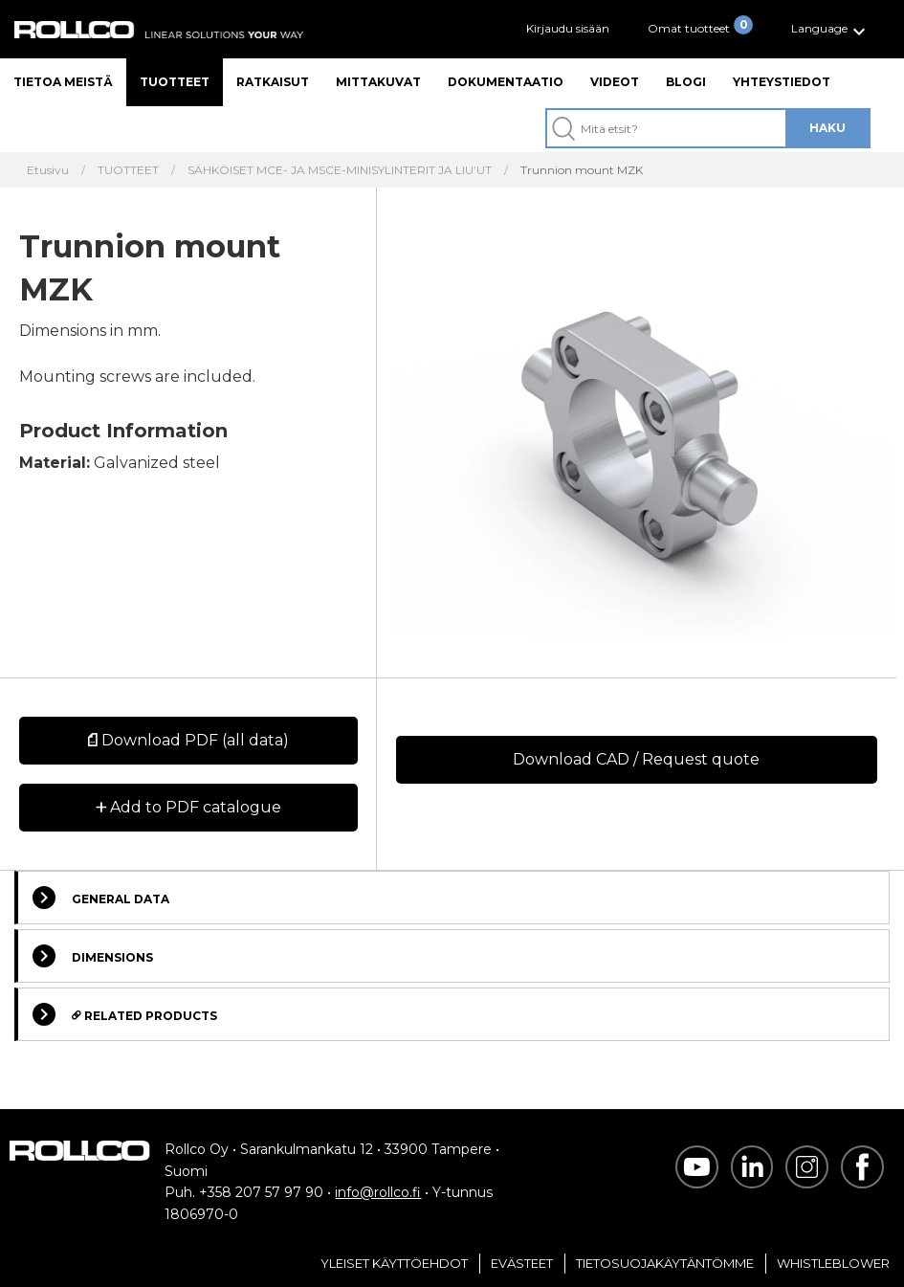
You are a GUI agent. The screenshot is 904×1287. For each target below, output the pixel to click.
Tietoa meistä (63, 82)
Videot (614, 82)
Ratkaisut (272, 82)
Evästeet (522, 1263)
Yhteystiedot (781, 82)
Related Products (125, 1014)
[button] (831, 29)
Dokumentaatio (505, 82)
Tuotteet (174, 82)
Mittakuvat (378, 82)
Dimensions (93, 955)
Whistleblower (833, 1263)
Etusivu (48, 170)
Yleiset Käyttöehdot (394, 1263)
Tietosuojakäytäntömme (665, 1263)
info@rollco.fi (378, 1192)
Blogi (686, 82)
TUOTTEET (128, 170)
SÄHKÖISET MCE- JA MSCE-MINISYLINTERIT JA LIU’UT (339, 170)
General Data (101, 897)
